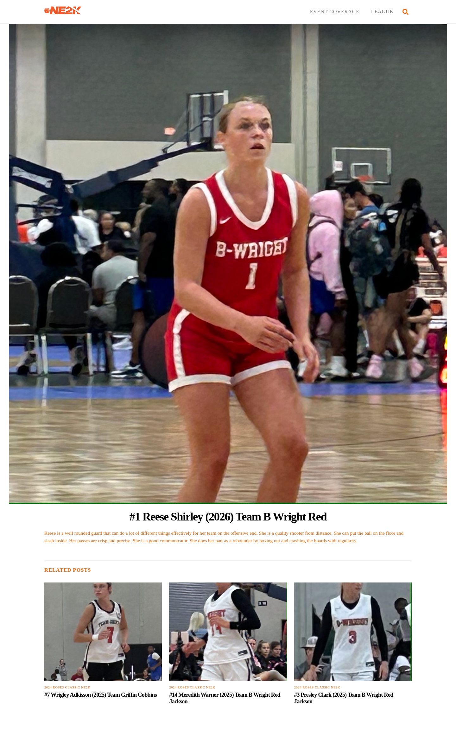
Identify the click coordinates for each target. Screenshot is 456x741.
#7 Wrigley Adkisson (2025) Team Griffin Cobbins (100, 695)
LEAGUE (382, 11)
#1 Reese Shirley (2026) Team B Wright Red (228, 516)
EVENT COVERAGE (334, 11)
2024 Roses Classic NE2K (67, 687)
